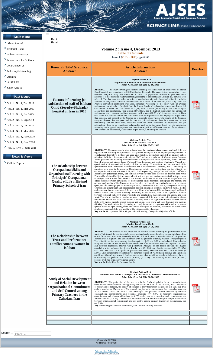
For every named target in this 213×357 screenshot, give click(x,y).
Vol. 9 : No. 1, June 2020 (21, 142)
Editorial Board (16, 48)
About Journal (15, 43)
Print (54, 39)
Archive (11, 76)
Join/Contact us (16, 65)
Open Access (14, 87)
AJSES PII (13, 82)
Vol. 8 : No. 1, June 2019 (21, 136)
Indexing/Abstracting (19, 71)
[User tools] (47, 34)
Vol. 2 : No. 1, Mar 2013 (20, 108)
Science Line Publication (106, 351)
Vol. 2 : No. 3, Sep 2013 (20, 119)
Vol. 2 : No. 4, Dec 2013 (20, 125)
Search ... (7, 333)
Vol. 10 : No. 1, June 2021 (21, 147)
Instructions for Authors (20, 60)
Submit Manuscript (18, 54)
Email (54, 42)
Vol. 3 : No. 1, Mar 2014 (20, 131)
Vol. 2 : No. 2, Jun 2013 (20, 114)
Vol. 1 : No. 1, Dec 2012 (20, 103)
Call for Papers (15, 163)
